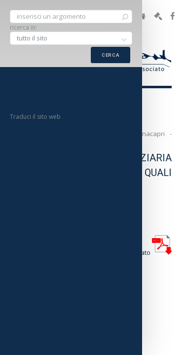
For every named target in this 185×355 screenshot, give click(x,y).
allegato (149, 252)
